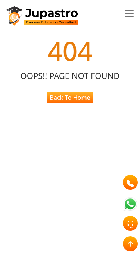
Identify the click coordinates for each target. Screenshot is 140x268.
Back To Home (70, 97)
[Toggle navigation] (129, 14)
